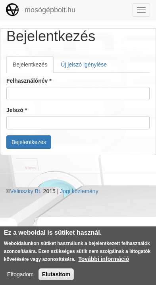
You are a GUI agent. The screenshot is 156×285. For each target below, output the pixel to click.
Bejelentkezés (33, 67)
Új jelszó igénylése (84, 64)
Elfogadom (20, 276)
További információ (103, 261)
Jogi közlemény (79, 191)
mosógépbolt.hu (50, 10)
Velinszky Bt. (25, 191)
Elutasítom (56, 276)
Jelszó (16, 110)
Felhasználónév (29, 81)
